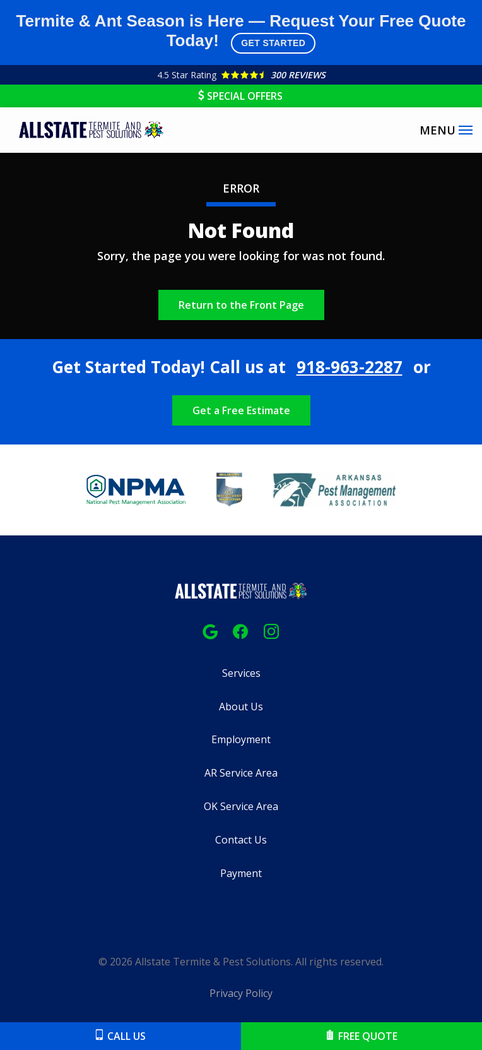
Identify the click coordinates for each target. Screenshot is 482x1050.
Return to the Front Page (241, 305)
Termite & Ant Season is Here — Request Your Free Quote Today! (241, 32)
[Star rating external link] (241, 75)
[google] (210, 630)
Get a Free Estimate (241, 410)
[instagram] (271, 630)
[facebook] (240, 630)
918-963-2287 (350, 366)
